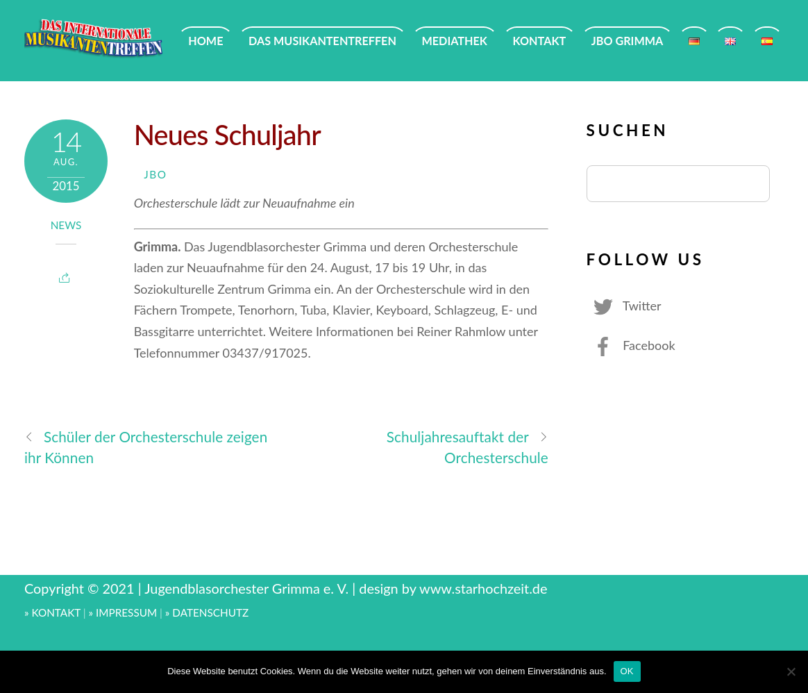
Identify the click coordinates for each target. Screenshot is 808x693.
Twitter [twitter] (624, 305)
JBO (155, 174)
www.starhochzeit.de (483, 588)
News (66, 225)
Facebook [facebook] (631, 345)
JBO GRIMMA (627, 40)
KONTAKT (539, 40)
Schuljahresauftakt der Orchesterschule (467, 446)
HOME (205, 40)
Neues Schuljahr (227, 134)
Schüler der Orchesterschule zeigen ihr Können (145, 446)
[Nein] (791, 671)
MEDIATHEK (454, 40)
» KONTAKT (52, 612)
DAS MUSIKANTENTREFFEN (322, 40)
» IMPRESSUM (123, 612)
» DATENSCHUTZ (207, 612)
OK (627, 671)
